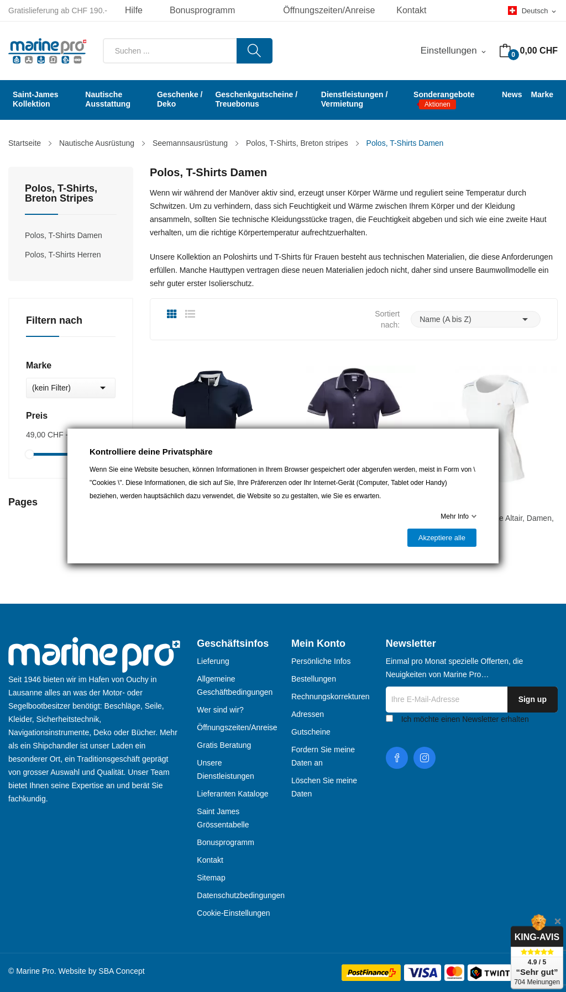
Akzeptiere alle (441, 538)
